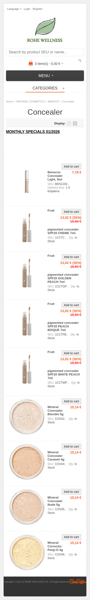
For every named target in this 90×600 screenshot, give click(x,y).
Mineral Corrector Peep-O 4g (55, 546)
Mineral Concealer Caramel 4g (56, 455)
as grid (75, 123)
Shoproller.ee (78, 581)
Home (9, 101)
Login (27, 8)
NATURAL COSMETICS (30, 101)
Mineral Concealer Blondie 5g (55, 410)
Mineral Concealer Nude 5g (55, 501)
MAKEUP (53, 101)
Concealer (68, 101)
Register (37, 8)
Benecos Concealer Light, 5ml (55, 175)
